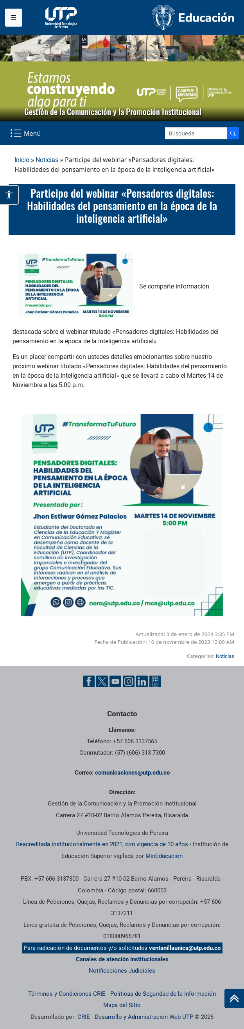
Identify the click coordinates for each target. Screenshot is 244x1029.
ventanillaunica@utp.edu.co (185, 948)
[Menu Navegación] (26, 133)
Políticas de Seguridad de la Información (163, 993)
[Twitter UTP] (102, 681)
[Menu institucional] (13, 18)
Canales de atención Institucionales (122, 959)
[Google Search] (196, 133)
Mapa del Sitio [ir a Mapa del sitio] (122, 1005)
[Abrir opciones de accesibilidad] (9, 194)
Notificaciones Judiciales (122, 970)
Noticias (47, 160)
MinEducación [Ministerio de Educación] (164, 856)
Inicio (21, 160)
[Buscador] (233, 133)
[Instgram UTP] (129, 681)
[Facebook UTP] (89, 681)
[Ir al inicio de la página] (234, 998)
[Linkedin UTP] (142, 681)
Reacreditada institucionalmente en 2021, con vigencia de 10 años (102, 844)
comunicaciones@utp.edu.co (132, 772)
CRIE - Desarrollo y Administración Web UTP (135, 1016)
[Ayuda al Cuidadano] (155, 681)
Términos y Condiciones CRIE (67, 993)
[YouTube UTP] (115, 681)
